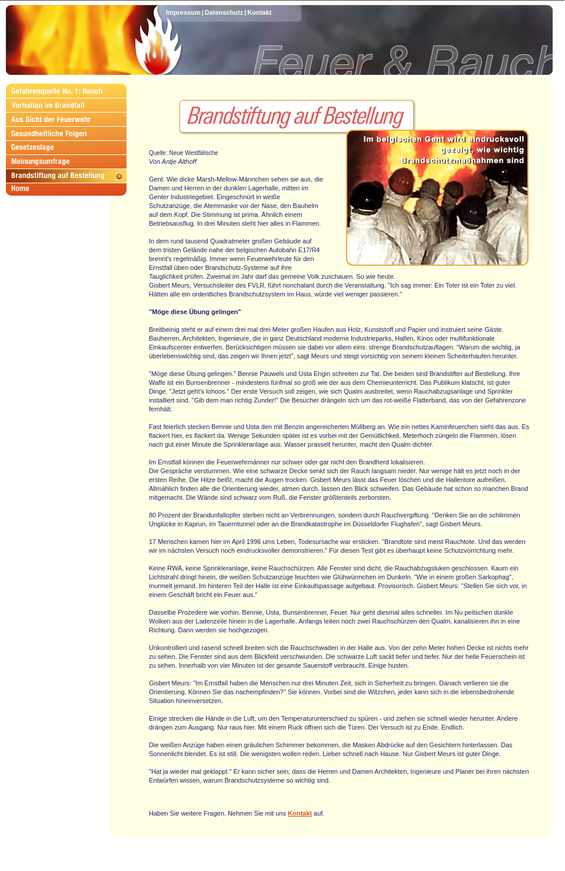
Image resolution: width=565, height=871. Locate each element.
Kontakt (259, 12)
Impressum (183, 12)
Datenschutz (224, 12)
